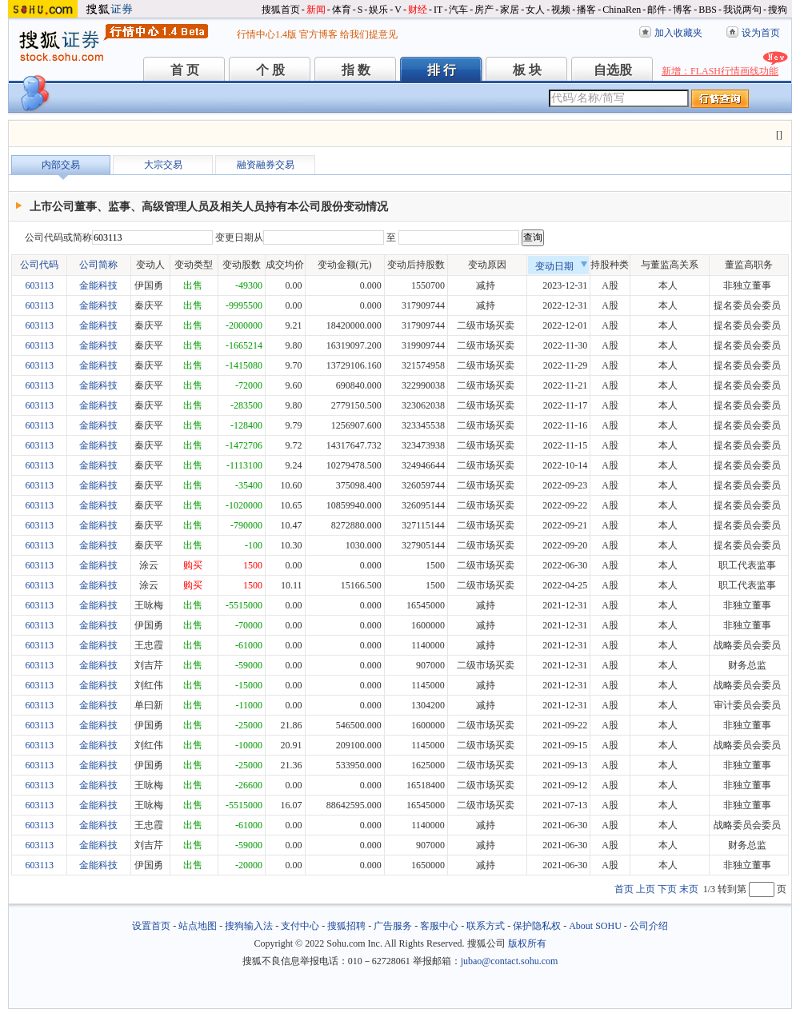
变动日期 (561, 266)
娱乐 (378, 9)
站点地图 (197, 925)
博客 (682, 9)
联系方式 (485, 925)
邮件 (656, 9)
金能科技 (98, 285)
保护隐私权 (537, 925)
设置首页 (151, 925)
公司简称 (98, 264)
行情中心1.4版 (267, 34)
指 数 (356, 70)
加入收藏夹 (678, 32)
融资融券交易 (265, 164)
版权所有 (527, 943)
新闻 (316, 9)
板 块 (527, 70)
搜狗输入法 (249, 925)
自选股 (613, 70)
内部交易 (61, 164)
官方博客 (318, 34)
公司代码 (39, 264)
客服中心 (439, 925)
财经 (417, 9)
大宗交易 (163, 164)
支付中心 (300, 925)
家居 (509, 9)
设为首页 (761, 32)
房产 (484, 9)
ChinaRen (621, 9)
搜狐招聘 (346, 925)
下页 (667, 889)
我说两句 (742, 9)
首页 (624, 889)
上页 (645, 889)
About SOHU (595, 925)
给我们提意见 (369, 34)
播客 (586, 9)
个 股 (270, 70)
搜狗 (777, 9)
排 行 (441, 70)
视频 (560, 9)
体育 (341, 9)
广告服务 (393, 925)
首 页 (184, 70)
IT (438, 9)
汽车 (458, 9)
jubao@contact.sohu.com (509, 961)
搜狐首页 (281, 9)
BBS (707, 9)
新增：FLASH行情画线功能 (720, 71)
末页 (688, 889)
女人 (535, 9)
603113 (39, 285)
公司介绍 (649, 925)
